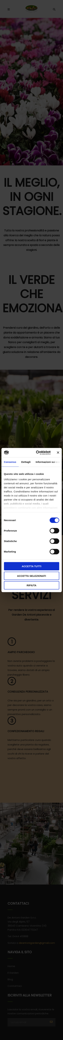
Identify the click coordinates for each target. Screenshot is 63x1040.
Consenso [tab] (10, 461)
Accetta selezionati (31, 575)
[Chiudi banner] (58, 452)
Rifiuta (31, 585)
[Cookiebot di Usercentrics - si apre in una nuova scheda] (38, 452)
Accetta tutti (31, 566)
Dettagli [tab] (26, 461)
